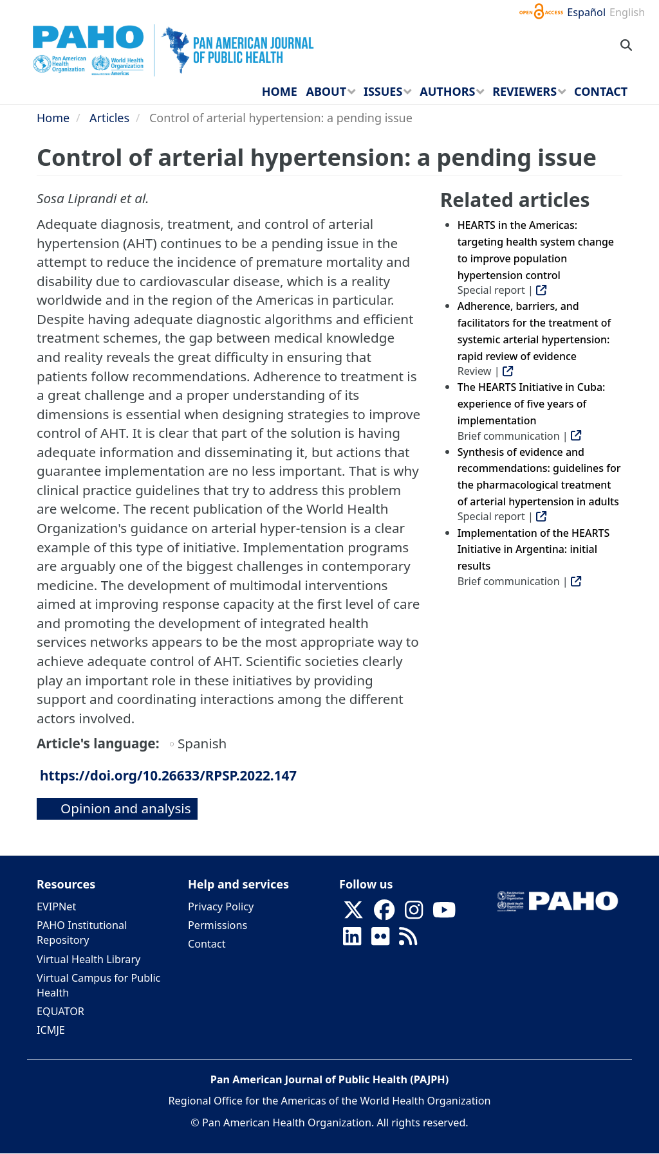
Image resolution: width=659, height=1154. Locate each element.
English (627, 12)
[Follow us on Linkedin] (352, 940)
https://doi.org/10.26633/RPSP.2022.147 (168, 775)
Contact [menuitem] (600, 91)
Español (586, 12)
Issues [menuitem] (383, 91)
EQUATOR (60, 1011)
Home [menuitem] (279, 91)
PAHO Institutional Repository (82, 932)
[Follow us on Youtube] (444, 914)
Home (53, 117)
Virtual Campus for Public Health (98, 985)
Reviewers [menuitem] (524, 91)
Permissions (217, 925)
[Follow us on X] (353, 914)
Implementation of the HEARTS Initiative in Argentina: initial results (534, 549)
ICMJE (51, 1030)
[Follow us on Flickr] (380, 940)
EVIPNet (56, 906)
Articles (109, 117)
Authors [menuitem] (447, 91)
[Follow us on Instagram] (414, 914)
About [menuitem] (326, 91)
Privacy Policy (221, 906)
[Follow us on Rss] (408, 940)
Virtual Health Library (88, 959)
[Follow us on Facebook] (384, 914)
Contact (207, 944)
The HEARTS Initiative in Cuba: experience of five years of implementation (532, 403)
